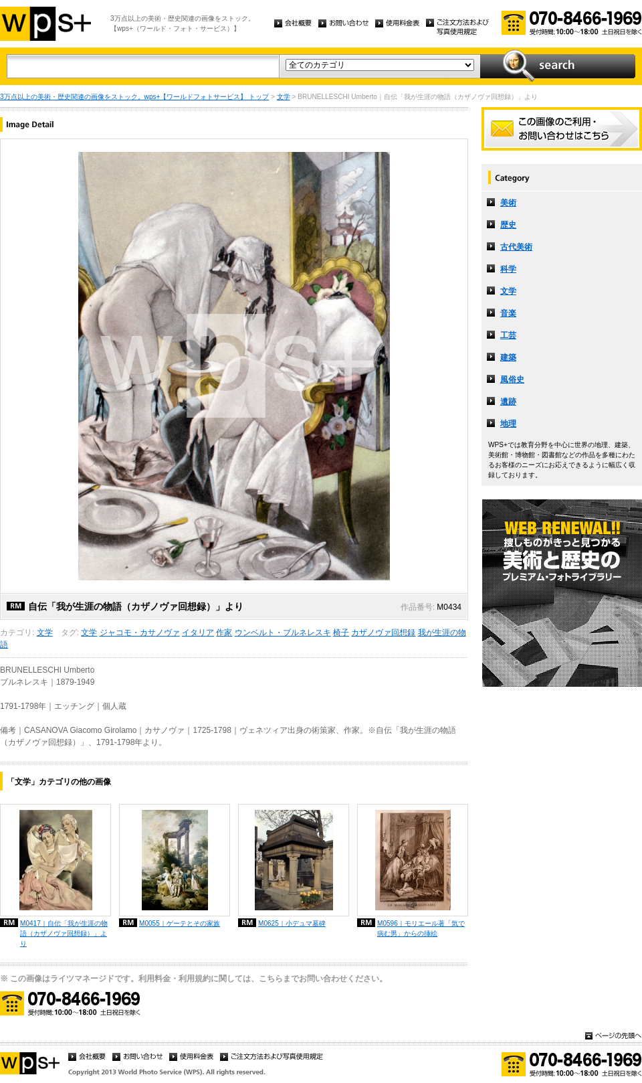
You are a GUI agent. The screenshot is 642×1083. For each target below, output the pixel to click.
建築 (508, 357)
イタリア (198, 632)
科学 (508, 269)
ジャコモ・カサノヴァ (140, 632)
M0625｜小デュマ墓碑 (292, 923)
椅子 (341, 632)
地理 (508, 423)
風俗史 (512, 379)
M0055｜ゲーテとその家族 (179, 923)
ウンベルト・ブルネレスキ (283, 632)
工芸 (508, 335)
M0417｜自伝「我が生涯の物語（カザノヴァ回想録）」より (64, 933)
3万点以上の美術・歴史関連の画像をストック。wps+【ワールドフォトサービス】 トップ (134, 96)
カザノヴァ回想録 (383, 632)
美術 (508, 202)
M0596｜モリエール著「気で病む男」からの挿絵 (421, 928)
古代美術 (516, 247)
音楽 (508, 313)
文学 (283, 96)
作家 (224, 632)
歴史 (508, 225)
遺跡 (508, 401)
